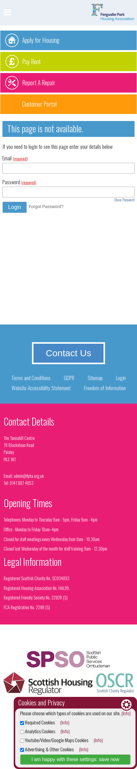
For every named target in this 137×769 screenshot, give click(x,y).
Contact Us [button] (68, 353)
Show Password (124, 200)
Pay (31, 61)
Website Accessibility (41, 388)
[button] (14, 207)
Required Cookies (37, 722)
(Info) (126, 713)
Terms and (31, 378)
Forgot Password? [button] (46, 206)
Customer (39, 103)
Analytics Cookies (37, 731)
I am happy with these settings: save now (75, 759)
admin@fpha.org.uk (29, 476)
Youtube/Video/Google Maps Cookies (54, 740)
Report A (38, 82)
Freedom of (105, 388)
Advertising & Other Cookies (47, 749)
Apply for (40, 40)
